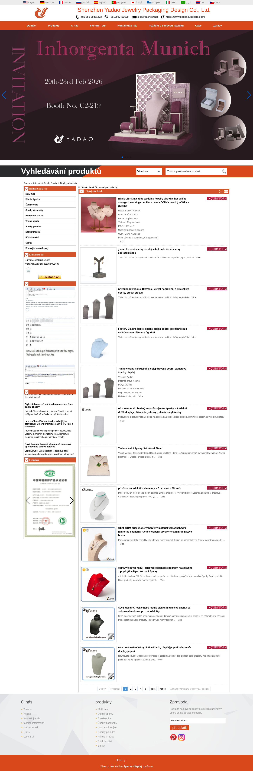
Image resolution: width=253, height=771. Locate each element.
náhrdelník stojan (34, 215)
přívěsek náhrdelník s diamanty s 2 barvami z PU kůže (149, 488)
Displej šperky (50, 183)
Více (122, 241)
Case (198, 25)
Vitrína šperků (32, 221)
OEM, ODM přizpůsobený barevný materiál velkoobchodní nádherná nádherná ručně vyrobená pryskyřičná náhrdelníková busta (155, 532)
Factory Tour (98, 25)
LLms (27, 732)
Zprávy (217, 25)
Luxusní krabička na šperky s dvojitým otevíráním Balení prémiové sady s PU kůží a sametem (49, 430)
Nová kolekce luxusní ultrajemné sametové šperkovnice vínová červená (48, 451)
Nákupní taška (32, 232)
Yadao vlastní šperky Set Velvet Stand (140, 448)
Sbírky (28, 243)
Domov (27, 183)
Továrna (28, 709)
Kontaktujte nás (127, 25)
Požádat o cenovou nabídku (166, 25)
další (153, 689)
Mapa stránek (31, 727)
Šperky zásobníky (34, 210)
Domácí (31, 25)
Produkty (53, 25)
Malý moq (30, 194)
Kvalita (27, 713)
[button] (122, 157)
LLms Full (29, 736)
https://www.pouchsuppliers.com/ (185, 16)
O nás (74, 25)
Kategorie (37, 183)
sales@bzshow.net (147, 16)
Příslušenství (32, 237)
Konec (163, 689)
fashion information (34, 723)
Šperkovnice (31, 205)
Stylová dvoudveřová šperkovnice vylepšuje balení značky (49, 411)
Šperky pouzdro (33, 226)
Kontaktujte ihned (49, 277)
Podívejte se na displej (36, 248)
